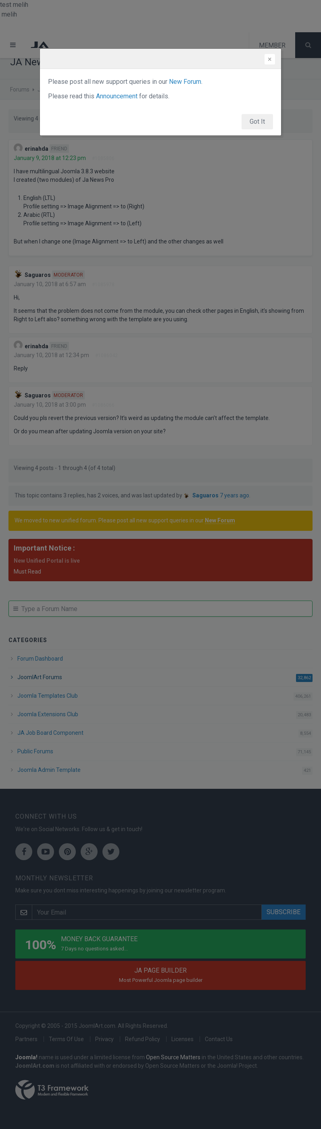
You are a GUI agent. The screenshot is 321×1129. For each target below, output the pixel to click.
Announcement (117, 96)
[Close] (270, 59)
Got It (257, 121)
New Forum (185, 81)
